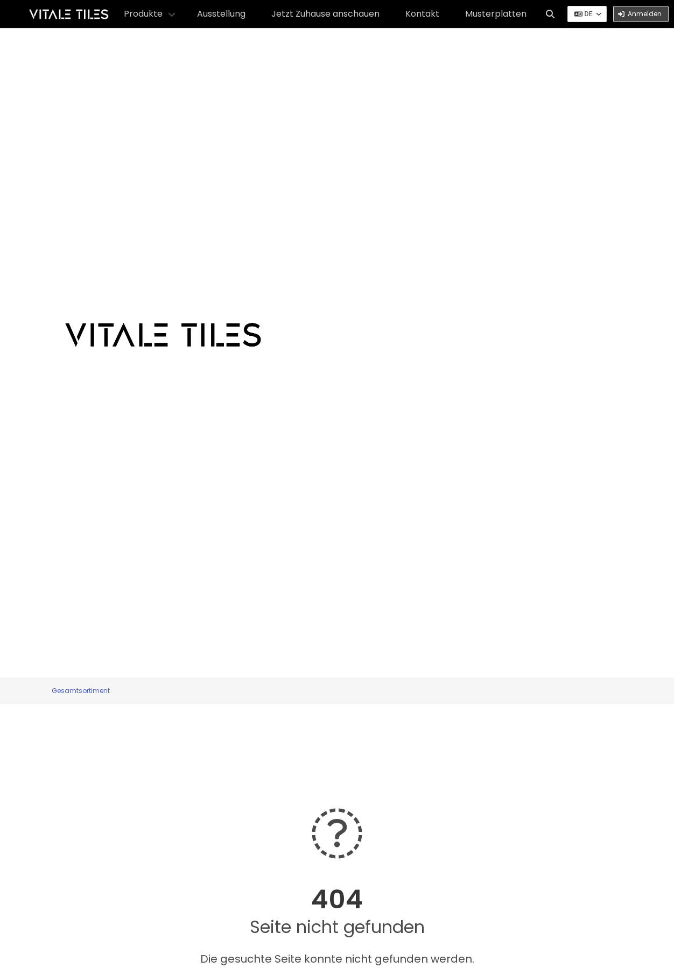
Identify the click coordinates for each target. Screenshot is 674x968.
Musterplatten (495, 14)
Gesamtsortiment (81, 690)
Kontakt (422, 14)
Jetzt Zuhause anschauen (325, 14)
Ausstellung (221, 14)
